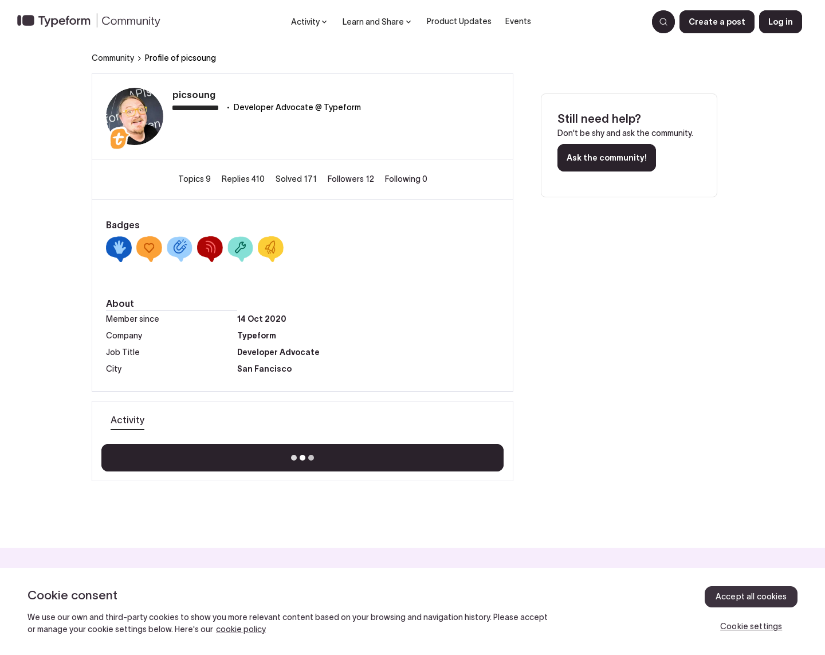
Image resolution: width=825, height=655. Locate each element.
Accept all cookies (751, 596)
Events (518, 21)
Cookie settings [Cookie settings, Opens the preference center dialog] (751, 626)
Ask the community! (607, 157)
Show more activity (302, 454)
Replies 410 (244, 179)
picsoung (193, 94)
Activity (127, 420)
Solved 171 (297, 179)
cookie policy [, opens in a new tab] (241, 629)
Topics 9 (195, 179)
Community (113, 58)
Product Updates (459, 21)
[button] (717, 21)
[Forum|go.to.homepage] (93, 21)
